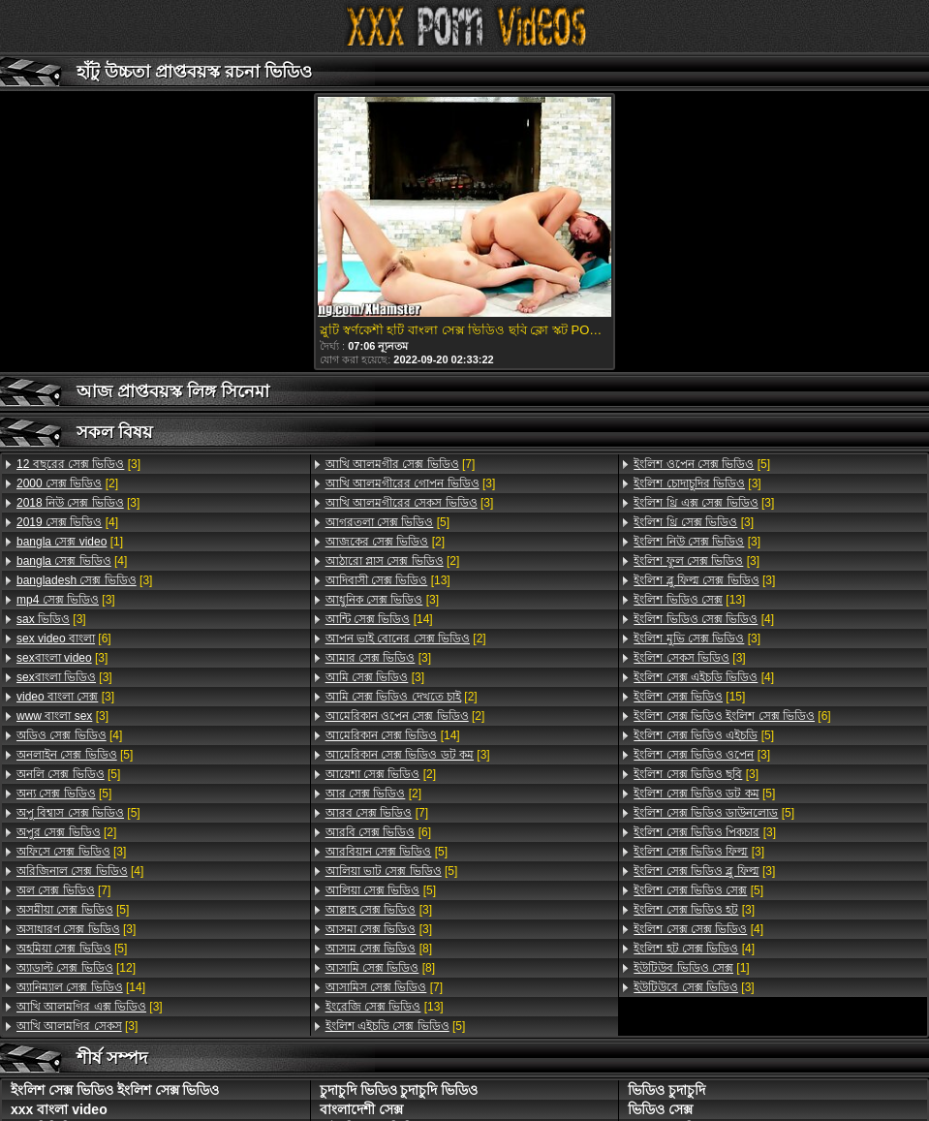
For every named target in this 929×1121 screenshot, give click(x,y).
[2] (67, 483)
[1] (69, 541)
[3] (78, 464)
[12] (76, 968)
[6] (63, 638)
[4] (67, 522)
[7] (63, 890)
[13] (387, 580)
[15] (689, 696)
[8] (378, 948)
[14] (80, 987)
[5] (74, 755)
